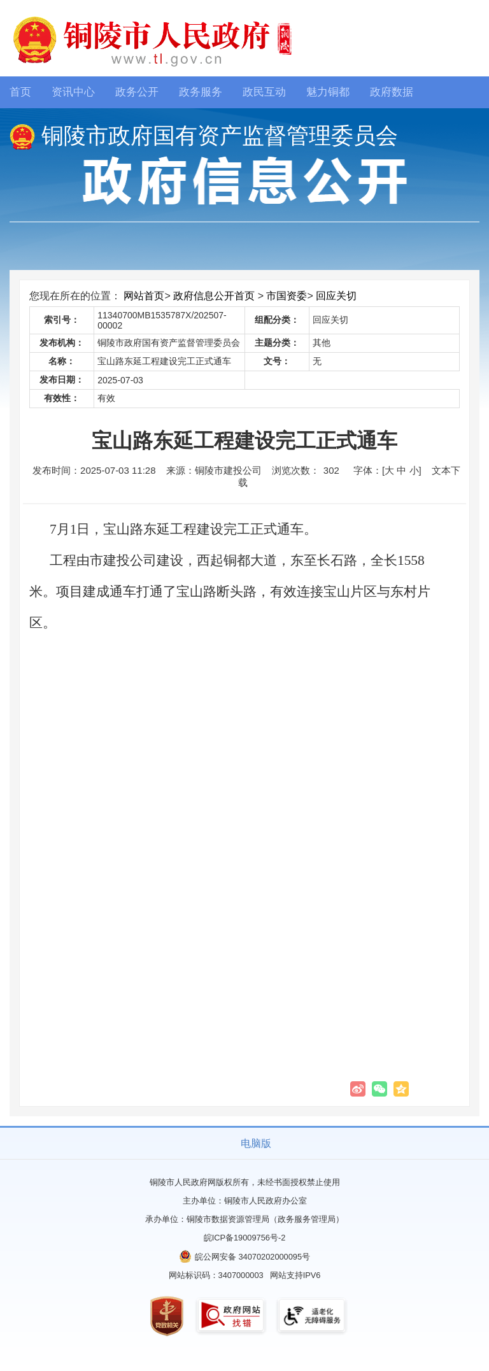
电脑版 (256, 1143)
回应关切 (336, 295)
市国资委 (286, 295)
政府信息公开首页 (214, 295)
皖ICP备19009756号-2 (245, 1237)
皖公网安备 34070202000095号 (252, 1256)
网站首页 (144, 295)
